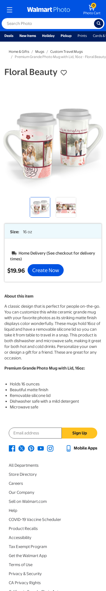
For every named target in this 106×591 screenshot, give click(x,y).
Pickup (66, 36)
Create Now (45, 270)
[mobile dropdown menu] (9, 10)
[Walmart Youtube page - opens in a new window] (40, 448)
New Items (27, 36)
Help (13, 510)
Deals (8, 36)
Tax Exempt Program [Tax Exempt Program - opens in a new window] (28, 546)
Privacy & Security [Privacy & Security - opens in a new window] (25, 573)
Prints (82, 36)
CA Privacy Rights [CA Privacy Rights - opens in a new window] (25, 582)
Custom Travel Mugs (66, 52)
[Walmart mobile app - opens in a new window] (81, 448)
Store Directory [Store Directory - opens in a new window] (23, 474)
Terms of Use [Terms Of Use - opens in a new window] (21, 564)
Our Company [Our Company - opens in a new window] (21, 492)
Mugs (39, 52)
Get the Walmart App (28, 555)
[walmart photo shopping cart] (92, 10)
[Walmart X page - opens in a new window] (21, 448)
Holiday (48, 36)
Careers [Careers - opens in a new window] (16, 483)
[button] (63, 72)
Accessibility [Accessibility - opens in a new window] (20, 537)
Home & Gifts (19, 52)
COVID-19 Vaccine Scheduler (35, 519)
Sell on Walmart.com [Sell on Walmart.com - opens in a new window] (28, 501)
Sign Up (79, 433)
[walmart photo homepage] (48, 10)
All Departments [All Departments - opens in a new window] (24, 465)
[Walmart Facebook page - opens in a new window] (12, 448)
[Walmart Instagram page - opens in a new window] (50, 448)
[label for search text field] (48, 23)
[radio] (40, 207)
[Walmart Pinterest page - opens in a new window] (31, 448)
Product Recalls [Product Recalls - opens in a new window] (23, 528)
